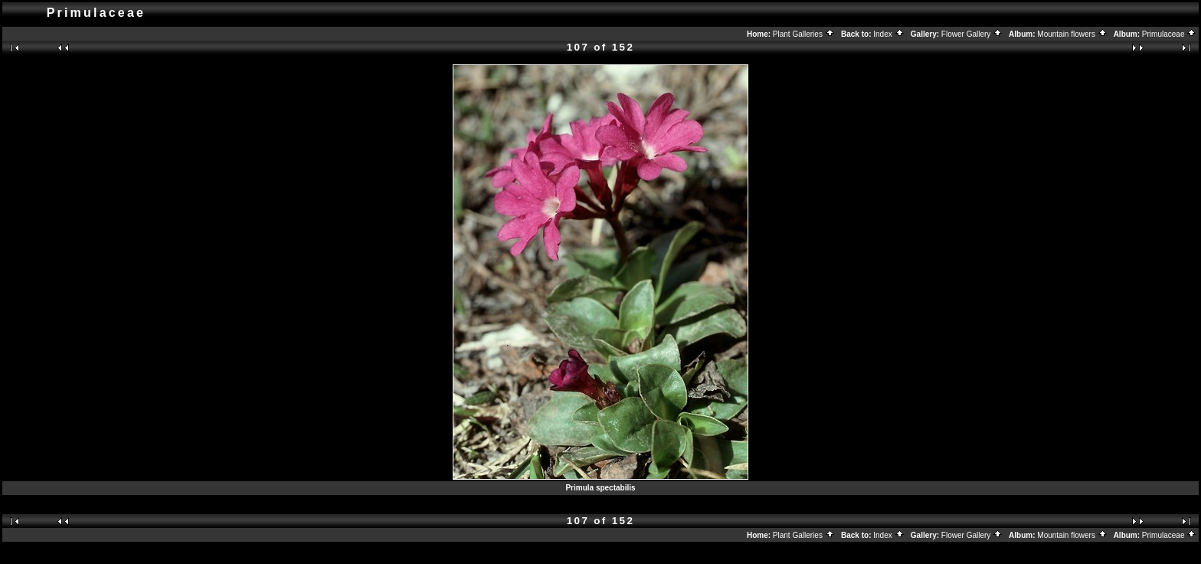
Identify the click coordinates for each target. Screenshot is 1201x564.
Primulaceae (1169, 34)
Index (888, 34)
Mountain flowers (1072, 34)
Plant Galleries (804, 34)
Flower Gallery (972, 34)
